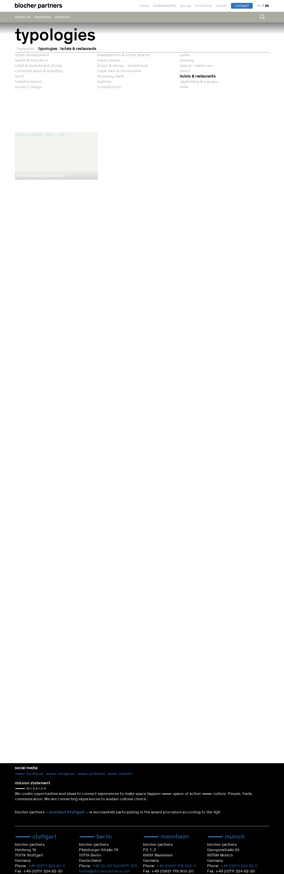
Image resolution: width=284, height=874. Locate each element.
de (259, 6)
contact (242, 6)
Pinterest (96, 774)
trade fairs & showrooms (119, 71)
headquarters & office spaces (123, 55)
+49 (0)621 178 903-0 (176, 866)
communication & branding (39, 71)
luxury (185, 71)
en (267, 6)
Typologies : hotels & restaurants (67, 49)
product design (28, 87)
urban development (32, 55)
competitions (109, 87)
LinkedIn (125, 774)
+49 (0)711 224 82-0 (46, 866)
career (221, 6)
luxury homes (108, 60)
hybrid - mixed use (196, 66)
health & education (31, 60)
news (144, 6)
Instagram (65, 774)
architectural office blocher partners (38, 6)
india (184, 87)
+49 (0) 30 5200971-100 (114, 866)
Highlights (25, 49)
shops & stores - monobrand (122, 66)
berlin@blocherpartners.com (104, 871)
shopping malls (110, 76)
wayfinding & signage (199, 82)
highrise (104, 82)
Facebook (34, 774)
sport (19, 76)
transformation (28, 82)
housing (187, 60)
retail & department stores (38, 66)
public (185, 55)
